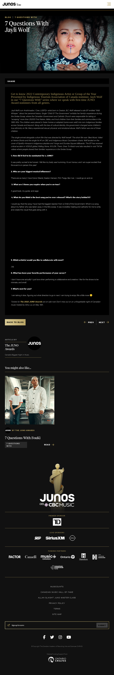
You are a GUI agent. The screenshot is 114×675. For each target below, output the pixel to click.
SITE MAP (57, 614)
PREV (91, 322)
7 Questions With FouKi (22, 438)
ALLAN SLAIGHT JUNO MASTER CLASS (57, 597)
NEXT (102, 322)
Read (47, 444)
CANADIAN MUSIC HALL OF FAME (57, 592)
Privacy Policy (57, 603)
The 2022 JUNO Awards (31, 301)
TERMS (57, 608)
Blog (8, 17)
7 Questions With (26, 17)
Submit (102, 625)
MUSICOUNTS (57, 586)
